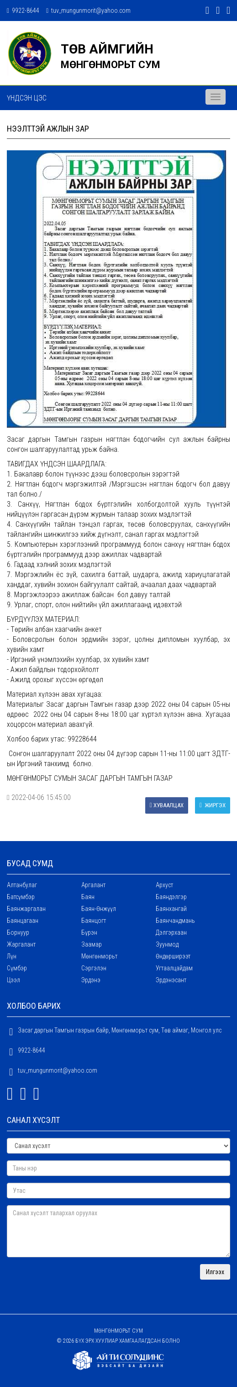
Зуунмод (167, 944)
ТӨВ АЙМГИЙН (107, 49)
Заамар (91, 944)
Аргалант (93, 885)
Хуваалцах (167, 805)
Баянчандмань (175, 920)
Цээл (13, 980)
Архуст (164, 885)
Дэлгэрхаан (171, 932)
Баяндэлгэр (171, 896)
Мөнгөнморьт (99, 956)
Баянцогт (93, 920)
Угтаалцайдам (174, 968)
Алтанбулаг (22, 885)
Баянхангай (171, 908)
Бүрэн (89, 932)
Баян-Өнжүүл (98, 908)
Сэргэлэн (93, 968)
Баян (88, 896)
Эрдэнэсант (171, 980)
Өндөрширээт (173, 956)
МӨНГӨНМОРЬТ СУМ (110, 64)
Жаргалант (21, 944)
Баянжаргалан (26, 908)
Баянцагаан (22, 920)
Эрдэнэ (90, 980)
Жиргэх (213, 805)
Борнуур (18, 932)
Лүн (11, 956)
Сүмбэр (17, 968)
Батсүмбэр (21, 896)
